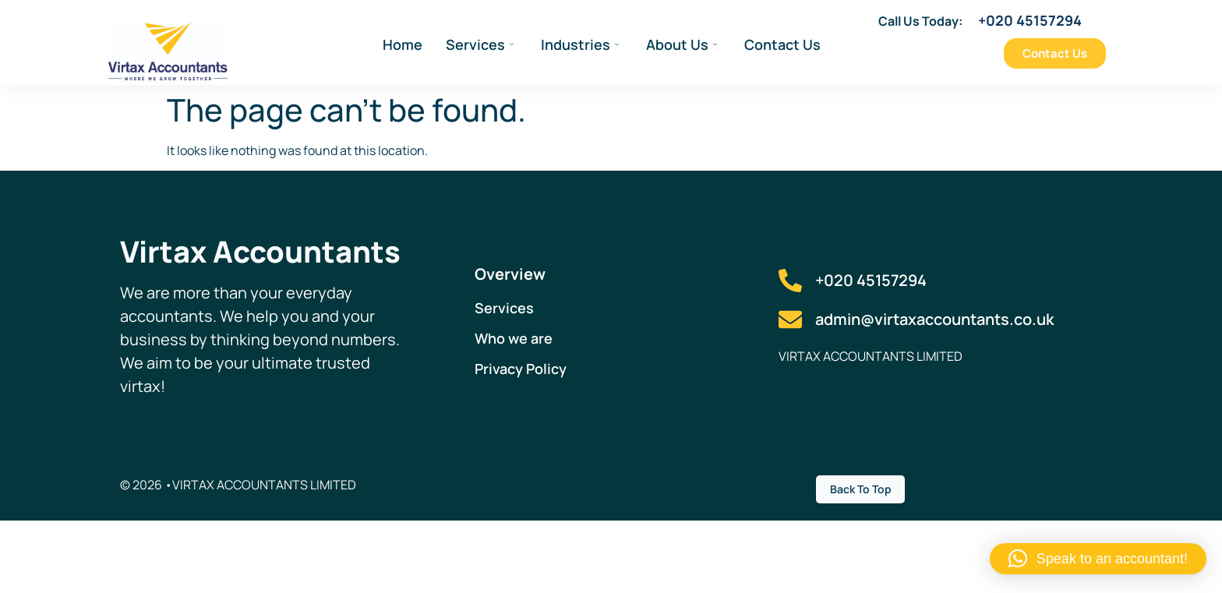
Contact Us (782, 44)
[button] (1098, 558)
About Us (681, 44)
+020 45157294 (1030, 20)
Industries (580, 44)
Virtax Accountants (260, 251)
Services (480, 44)
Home (402, 44)
